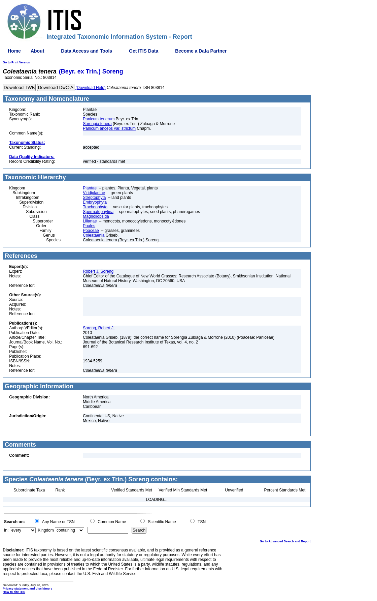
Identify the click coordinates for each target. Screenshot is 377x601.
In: (6, 530)
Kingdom (46, 530)
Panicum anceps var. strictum (109, 128)
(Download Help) (90, 87)
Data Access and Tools (86, 51)
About (37, 51)
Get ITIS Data (143, 51)
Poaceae (91, 230)
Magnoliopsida (96, 216)
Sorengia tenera (97, 123)
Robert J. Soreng (98, 271)
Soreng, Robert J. (98, 328)
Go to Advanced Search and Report (285, 541)
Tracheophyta (95, 207)
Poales (89, 225)
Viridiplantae (94, 192)
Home (14, 51)
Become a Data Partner (201, 51)
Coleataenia (93, 235)
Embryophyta (95, 202)
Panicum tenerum (98, 119)
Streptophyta (94, 197)
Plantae (90, 188)
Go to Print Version (16, 62)
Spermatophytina (98, 211)
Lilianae (90, 221)
